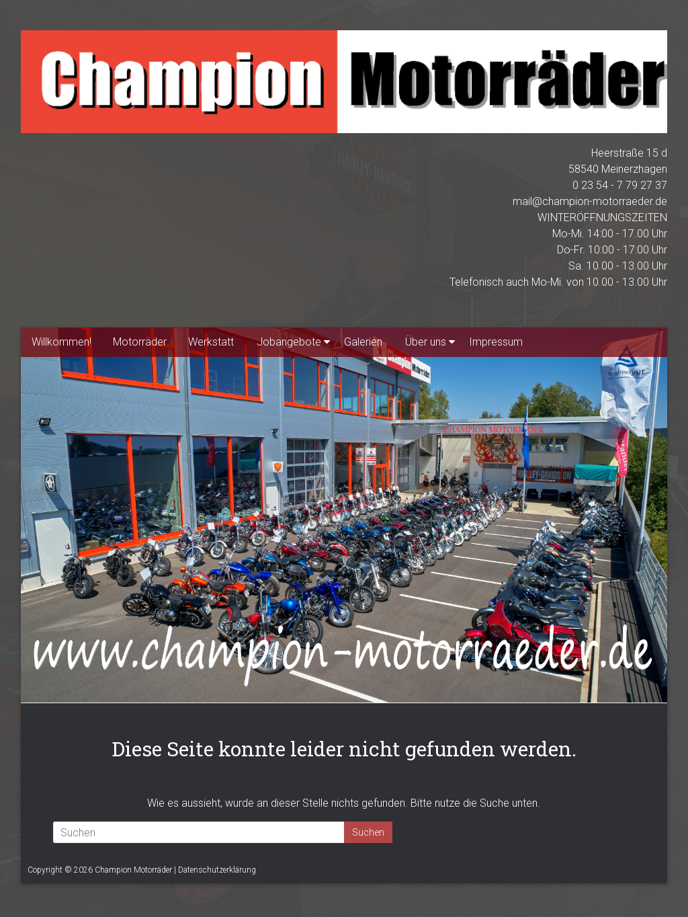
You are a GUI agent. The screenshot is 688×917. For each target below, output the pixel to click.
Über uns (425, 341)
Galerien (363, 341)
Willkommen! (61, 341)
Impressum (496, 341)
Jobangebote (289, 341)
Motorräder (140, 341)
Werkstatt (211, 341)
